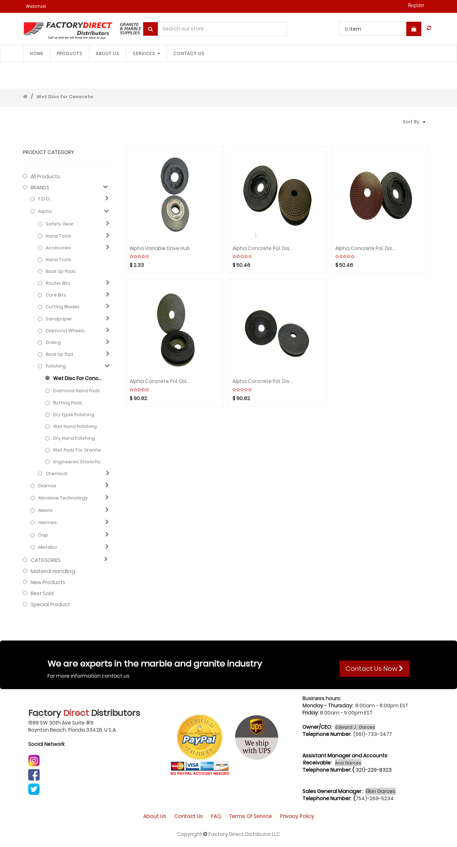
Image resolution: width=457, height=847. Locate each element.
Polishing (56, 366)
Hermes (47, 522)
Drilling (53, 342)
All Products (45, 176)
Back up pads (61, 271)
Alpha (45, 211)
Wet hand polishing (75, 426)
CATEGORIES (46, 560)
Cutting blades (63, 307)
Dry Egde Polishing (73, 415)
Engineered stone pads (78, 462)
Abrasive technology (62, 498)
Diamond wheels (65, 331)
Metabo (47, 547)
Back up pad (59, 354)
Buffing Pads (67, 403)
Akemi (45, 510)
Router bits (58, 283)
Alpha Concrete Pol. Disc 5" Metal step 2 (161, 381)
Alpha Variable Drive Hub (160, 248)
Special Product (50, 604)
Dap (43, 535)
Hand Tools (58, 236)
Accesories (58, 248)
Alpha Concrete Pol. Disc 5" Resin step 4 (264, 248)
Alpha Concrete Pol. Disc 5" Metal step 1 (264, 381)
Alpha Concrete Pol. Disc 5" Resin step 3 (366, 248)
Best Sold (42, 593)
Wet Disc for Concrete (64, 96)
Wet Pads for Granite (77, 450)
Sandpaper (59, 319)
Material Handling (53, 571)
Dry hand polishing (74, 438)
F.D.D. (44, 199)
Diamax (47, 486)
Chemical (56, 473)
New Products (48, 582)
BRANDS (40, 187)
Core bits (56, 295)
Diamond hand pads (76, 391)
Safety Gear (60, 224)
